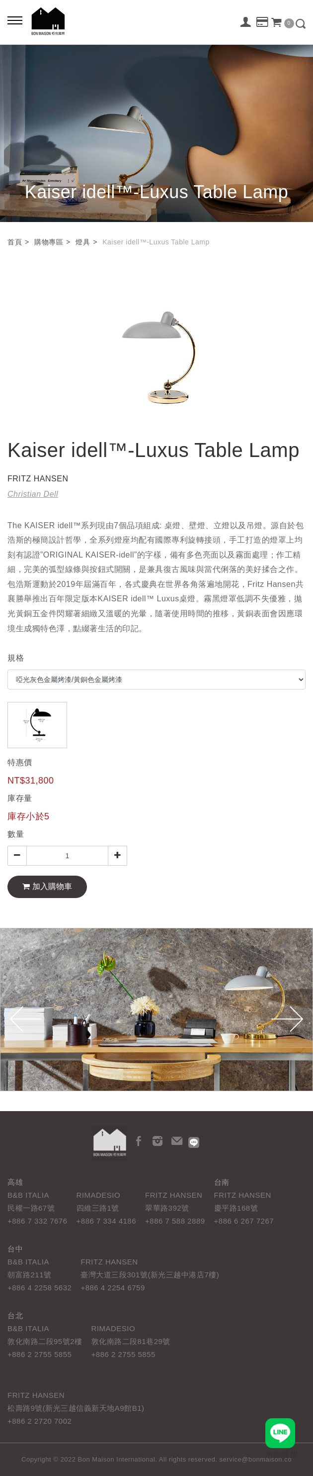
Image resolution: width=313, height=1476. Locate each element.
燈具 (83, 242)
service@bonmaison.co (256, 1459)
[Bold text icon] (15, 20)
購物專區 (48, 242)
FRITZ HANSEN (37, 478)
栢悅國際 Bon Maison (48, 21)
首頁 (14, 242)
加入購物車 (47, 886)
